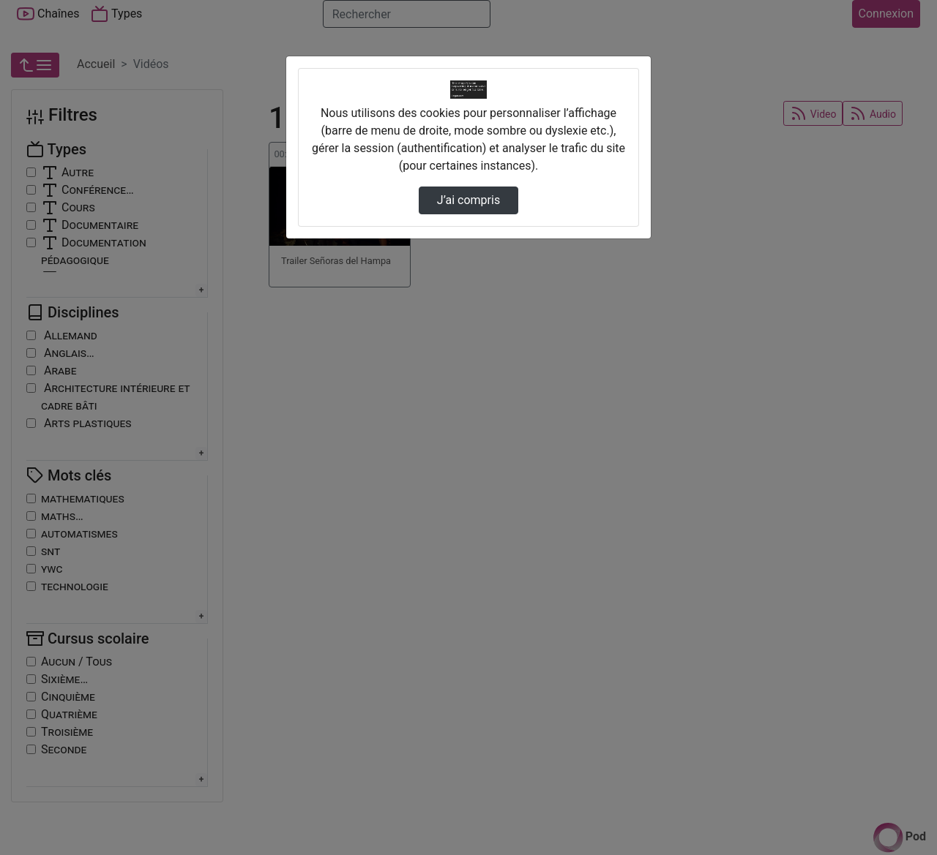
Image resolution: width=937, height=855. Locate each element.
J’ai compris (468, 200)
